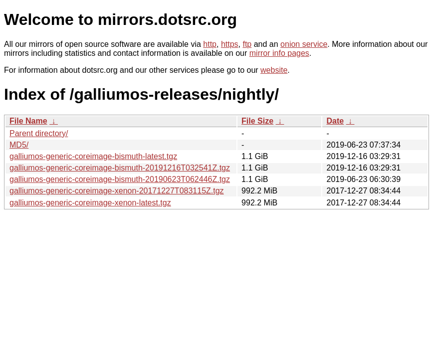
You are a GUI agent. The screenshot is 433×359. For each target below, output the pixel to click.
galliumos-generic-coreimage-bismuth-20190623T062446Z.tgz (119, 179)
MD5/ (18, 145)
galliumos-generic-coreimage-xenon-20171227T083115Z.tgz (116, 190)
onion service (303, 44)
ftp (246, 44)
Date (335, 121)
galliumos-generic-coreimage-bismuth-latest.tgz (93, 156)
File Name (28, 121)
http (209, 44)
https (229, 44)
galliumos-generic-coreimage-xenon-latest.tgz (90, 202)
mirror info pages (279, 53)
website (273, 70)
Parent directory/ (38, 133)
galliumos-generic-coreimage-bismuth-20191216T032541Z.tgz (119, 168)
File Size (257, 121)
